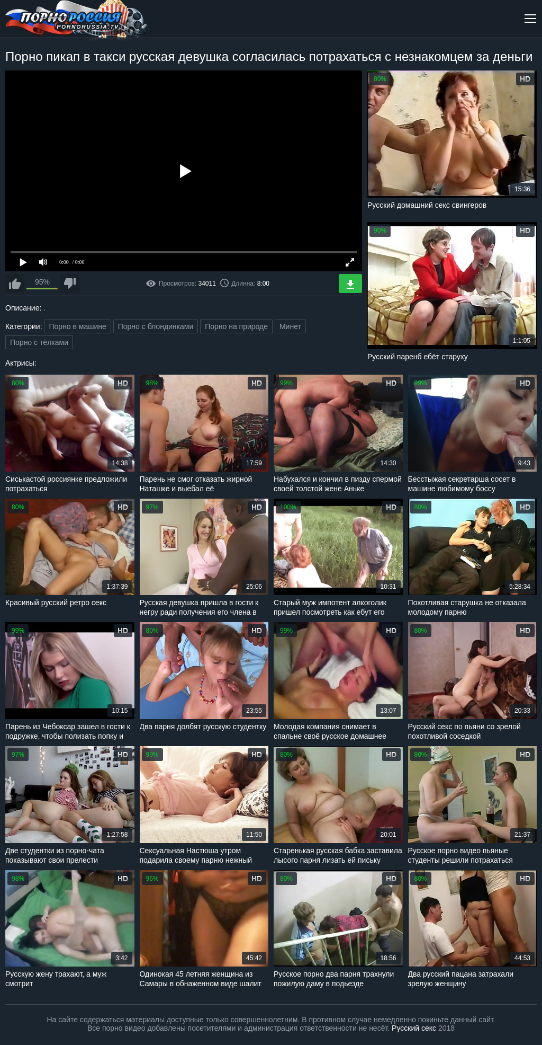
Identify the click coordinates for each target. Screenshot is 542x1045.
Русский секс (414, 1028)
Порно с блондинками (156, 326)
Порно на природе (236, 326)
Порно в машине (77, 326)
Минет (290, 326)
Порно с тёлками (39, 342)
